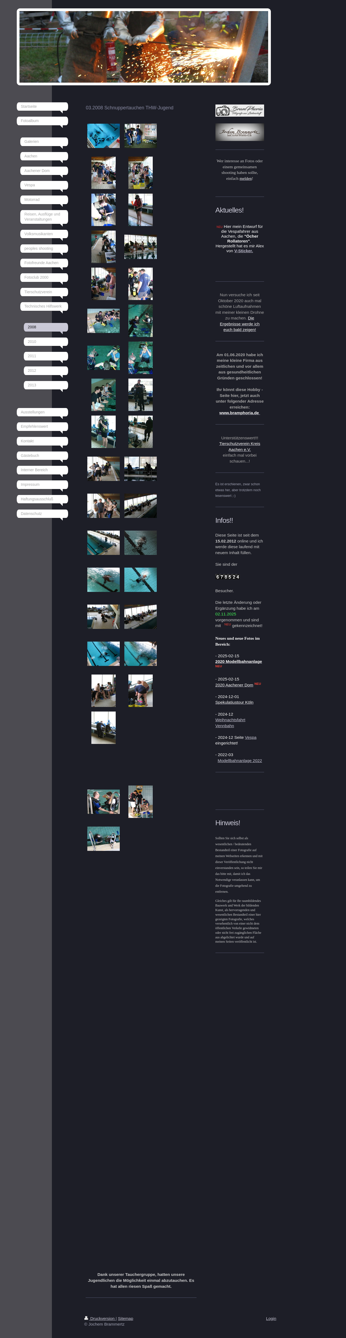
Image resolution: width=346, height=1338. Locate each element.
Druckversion (100, 1318)
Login (271, 1318)
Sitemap (125, 1318)
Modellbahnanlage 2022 (240, 760)
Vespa (251, 737)
